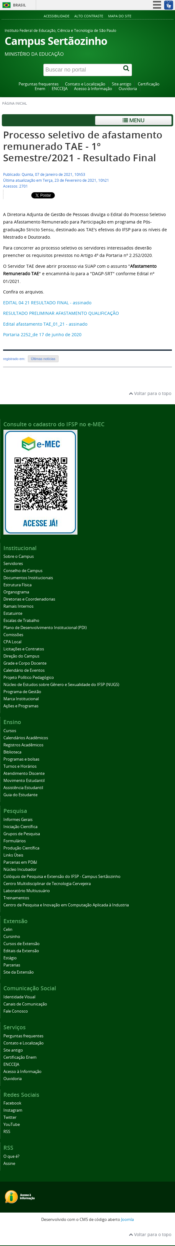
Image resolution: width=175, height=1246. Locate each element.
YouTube (11, 1124)
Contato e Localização (85, 84)
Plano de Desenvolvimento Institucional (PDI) (45, 627)
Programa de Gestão (22, 691)
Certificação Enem (20, 1057)
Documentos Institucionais (28, 577)
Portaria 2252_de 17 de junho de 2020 (42, 334)
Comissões (13, 634)
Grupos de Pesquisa (21, 833)
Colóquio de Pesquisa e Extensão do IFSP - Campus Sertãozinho (61, 876)
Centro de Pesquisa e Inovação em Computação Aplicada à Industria (66, 905)
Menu (133, 120)
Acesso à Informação (93, 88)
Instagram (12, 1110)
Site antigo (121, 84)
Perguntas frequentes (39, 84)
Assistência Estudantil (23, 787)
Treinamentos (16, 898)
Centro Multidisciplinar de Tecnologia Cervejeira (47, 883)
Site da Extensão (18, 972)
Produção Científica (21, 848)
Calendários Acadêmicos (25, 737)
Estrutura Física (17, 585)
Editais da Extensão (21, 950)
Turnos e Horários (20, 766)
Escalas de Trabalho (21, 620)
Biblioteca (12, 752)
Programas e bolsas (21, 759)
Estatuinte (12, 613)
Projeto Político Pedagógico (28, 677)
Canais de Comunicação (25, 1004)
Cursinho (11, 936)
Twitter (9, 1117)
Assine (9, 1163)
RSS (6, 1131)
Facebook (12, 1103)
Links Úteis (13, 855)
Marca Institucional (21, 698)
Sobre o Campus (18, 556)
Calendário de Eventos (24, 670)
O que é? (11, 1156)
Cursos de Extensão (21, 943)
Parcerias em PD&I (20, 862)
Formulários (14, 841)
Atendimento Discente (24, 773)
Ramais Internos (18, 606)
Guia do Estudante (20, 794)
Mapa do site (119, 16)
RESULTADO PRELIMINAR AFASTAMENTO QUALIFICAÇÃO (61, 313)
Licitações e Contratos (23, 649)
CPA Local (12, 642)
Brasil (19, 5)
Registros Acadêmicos (23, 745)
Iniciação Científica (20, 826)
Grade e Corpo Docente (24, 663)
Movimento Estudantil (24, 780)
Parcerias (11, 965)
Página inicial (14, 103)
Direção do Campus (21, 656)
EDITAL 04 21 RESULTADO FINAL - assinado (47, 303)
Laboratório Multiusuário (26, 890)
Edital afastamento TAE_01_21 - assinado (45, 324)
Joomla (127, 1219)
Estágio (10, 958)
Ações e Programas (20, 706)
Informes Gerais (18, 819)
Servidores (13, 563)
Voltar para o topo (150, 393)
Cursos (9, 730)
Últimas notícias (43, 359)
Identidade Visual (19, 997)
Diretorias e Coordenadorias (29, 599)
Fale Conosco (15, 1011)
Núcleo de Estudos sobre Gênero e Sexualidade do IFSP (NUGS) (61, 684)
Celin (7, 929)
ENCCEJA (60, 88)
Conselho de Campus (22, 570)
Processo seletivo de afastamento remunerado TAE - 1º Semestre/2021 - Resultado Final (83, 146)
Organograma (16, 592)
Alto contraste (88, 16)
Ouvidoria (128, 88)
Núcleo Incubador (20, 869)
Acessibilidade (56, 16)
